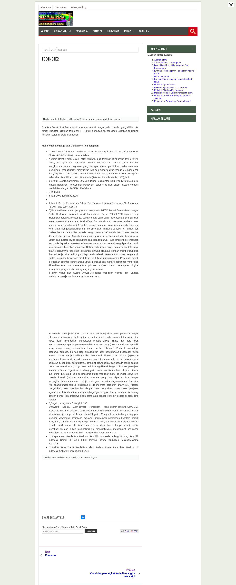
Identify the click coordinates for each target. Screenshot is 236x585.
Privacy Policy (78, 7)
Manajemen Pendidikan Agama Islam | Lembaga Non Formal (172, 102)
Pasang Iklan (82, 31)
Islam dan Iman (161, 76)
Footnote (50, 555)
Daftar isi (97, 31)
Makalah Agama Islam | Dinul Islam (170, 87)
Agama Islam (160, 60)
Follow (127, 31)
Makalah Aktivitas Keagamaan (168, 90)
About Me (45, 7)
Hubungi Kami (113, 31)
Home (45, 31)
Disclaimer (61, 7)
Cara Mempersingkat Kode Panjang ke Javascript (114, 557)
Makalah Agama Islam (164, 84)
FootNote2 (50, 58)
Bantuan (143, 31)
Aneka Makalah (116, 575)
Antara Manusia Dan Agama (167, 62)
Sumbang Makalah (62, 31)
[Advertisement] (90, 90)
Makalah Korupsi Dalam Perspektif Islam (173, 93)
